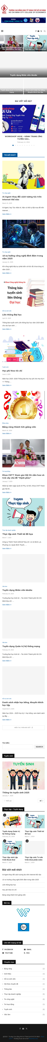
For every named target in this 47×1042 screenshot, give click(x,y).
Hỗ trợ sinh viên (24, 979)
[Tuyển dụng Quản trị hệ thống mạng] (11, 86)
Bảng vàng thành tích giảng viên (19, 427)
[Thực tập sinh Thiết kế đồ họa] (35, 43)
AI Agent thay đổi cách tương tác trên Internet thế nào (21, 875)
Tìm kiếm (5, 743)
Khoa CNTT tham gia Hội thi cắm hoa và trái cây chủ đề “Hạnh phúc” (23, 476)
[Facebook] (35, 31)
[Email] (38, 31)
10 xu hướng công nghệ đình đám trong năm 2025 (20, 880)
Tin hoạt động (24, 1004)
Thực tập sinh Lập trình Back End (10, 858)
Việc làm (24, 1014)
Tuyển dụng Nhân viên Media (23, 75)
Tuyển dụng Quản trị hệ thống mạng (21, 646)
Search (39, 747)
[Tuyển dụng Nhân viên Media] (23, 65)
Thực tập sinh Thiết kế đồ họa (35, 49)
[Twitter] (41, 31)
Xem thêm (6, 214)
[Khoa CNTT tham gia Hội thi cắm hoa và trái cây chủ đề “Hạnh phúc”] (11, 43)
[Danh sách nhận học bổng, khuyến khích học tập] (35, 86)
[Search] (45, 31)
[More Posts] (23, 727)
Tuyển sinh (24, 1009)
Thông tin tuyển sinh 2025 (15, 792)
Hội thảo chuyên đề (24, 984)
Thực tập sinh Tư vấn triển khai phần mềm (34, 858)
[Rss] (34, 953)
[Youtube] (12, 953)
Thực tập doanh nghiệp (24, 994)
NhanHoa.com (33, 1038)
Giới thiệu (24, 974)
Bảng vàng (24, 969)
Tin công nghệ (24, 999)
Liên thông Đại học (12, 314)
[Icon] (12, 847)
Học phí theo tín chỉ (12, 370)
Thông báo (24, 989)
